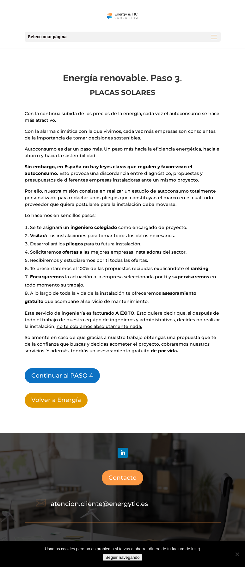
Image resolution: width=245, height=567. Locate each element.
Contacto (122, 477)
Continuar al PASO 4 (62, 375)
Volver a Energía (56, 400)
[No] (237, 554)
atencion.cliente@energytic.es (99, 504)
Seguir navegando (122, 557)
